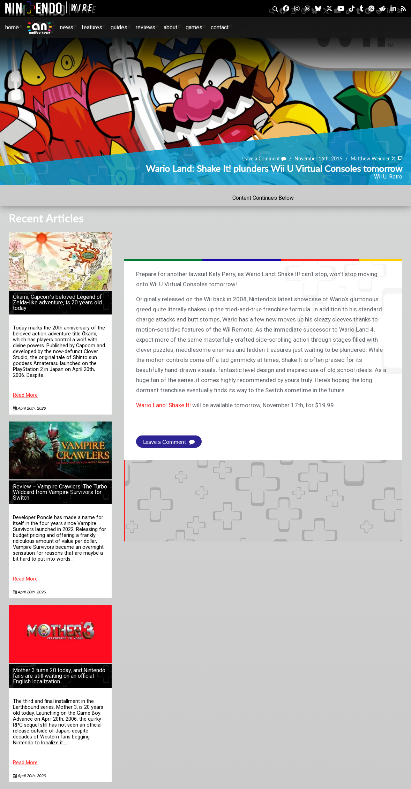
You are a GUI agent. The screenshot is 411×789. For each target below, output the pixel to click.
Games (194, 27)
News (66, 27)
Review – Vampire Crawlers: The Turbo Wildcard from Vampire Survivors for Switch (60, 492)
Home (12, 27)
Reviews (145, 27)
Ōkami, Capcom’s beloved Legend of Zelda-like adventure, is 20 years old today (57, 302)
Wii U (380, 176)
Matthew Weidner (370, 158)
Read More (25, 395)
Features (92, 27)
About (170, 27)
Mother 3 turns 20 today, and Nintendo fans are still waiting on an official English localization (59, 676)
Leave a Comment (263, 158)
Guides (119, 27)
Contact (220, 27)
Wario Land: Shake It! (163, 405)
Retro (395, 176)
